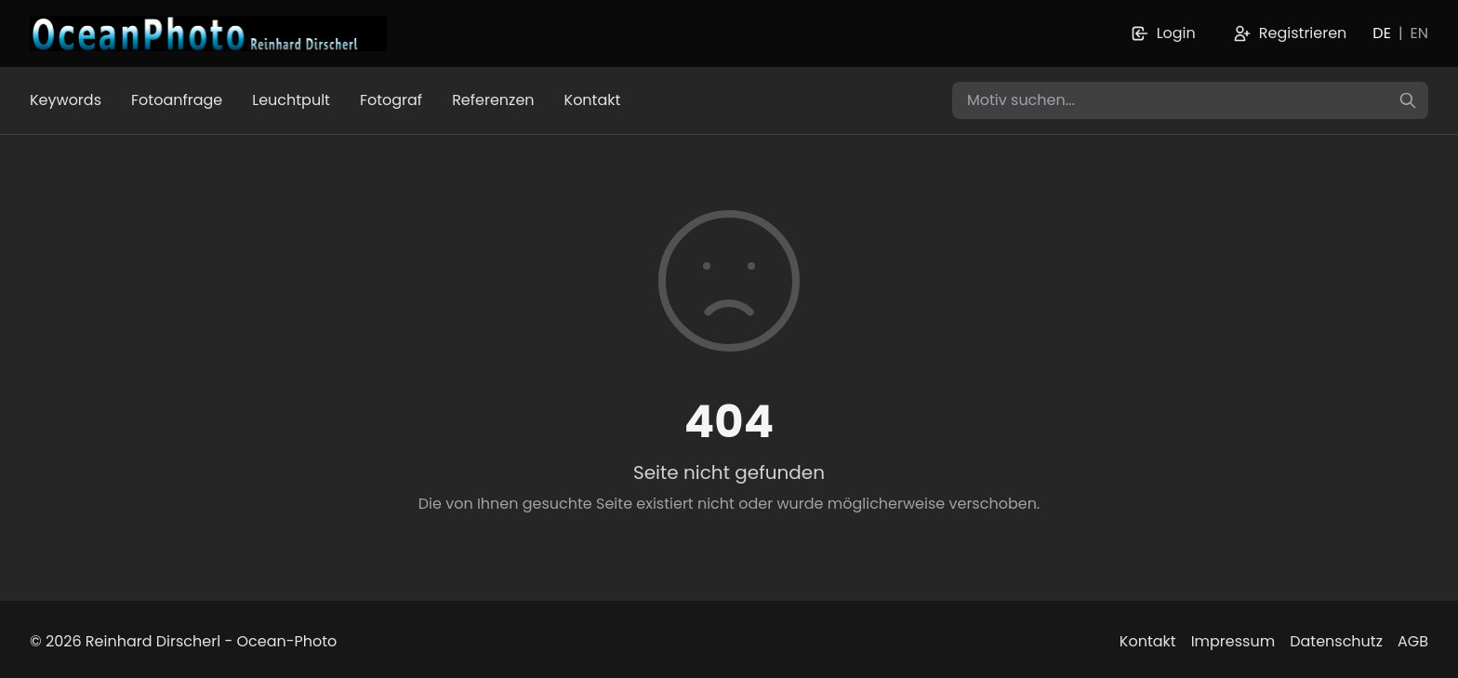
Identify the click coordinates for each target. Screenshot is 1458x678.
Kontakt (592, 100)
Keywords (65, 100)
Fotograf (391, 100)
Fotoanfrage (176, 100)
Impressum (1233, 641)
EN (1419, 33)
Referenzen (493, 100)
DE (1381, 33)
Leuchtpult (291, 100)
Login (1163, 33)
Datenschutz (1336, 641)
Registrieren (1290, 33)
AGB (1413, 641)
